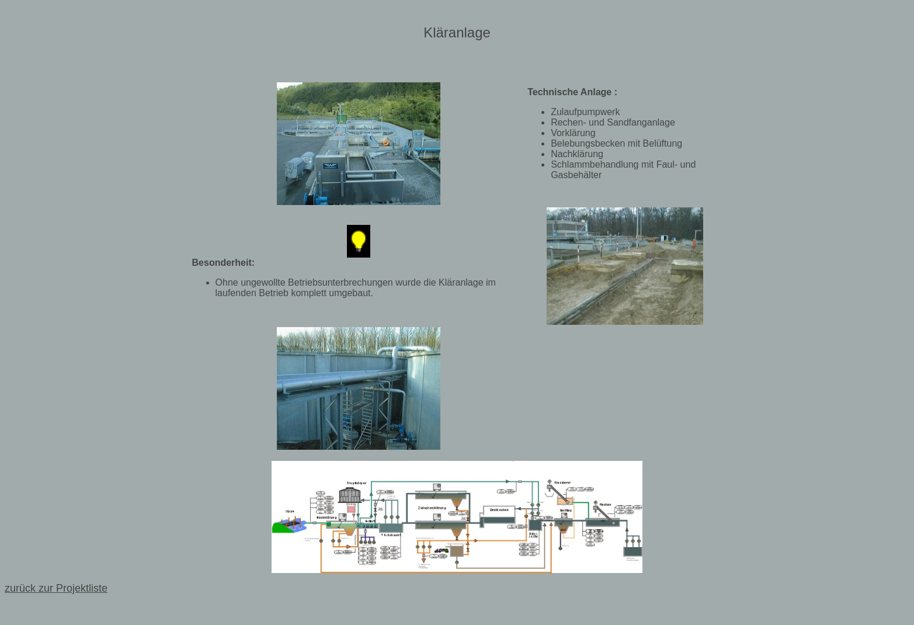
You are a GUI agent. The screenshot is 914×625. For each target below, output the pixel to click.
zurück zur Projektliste (56, 588)
